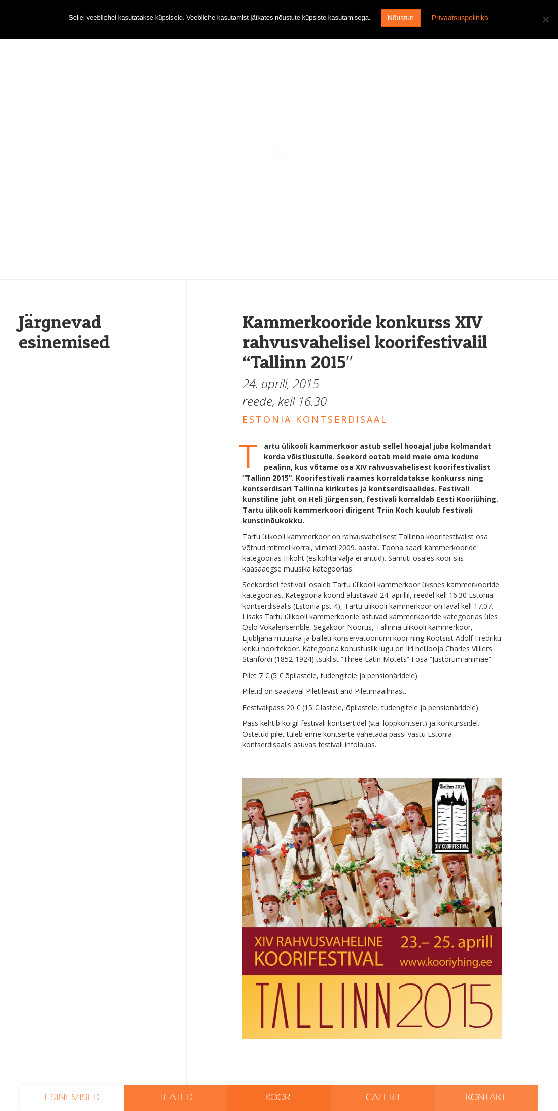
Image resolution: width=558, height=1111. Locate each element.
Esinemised (72, 1097)
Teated (176, 1097)
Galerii (383, 1097)
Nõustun (401, 18)
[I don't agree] (545, 19)
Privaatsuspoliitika (460, 18)
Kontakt (486, 1097)
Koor (278, 1097)
